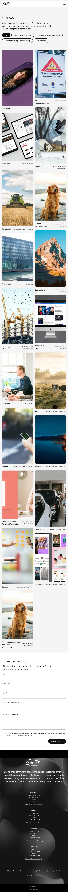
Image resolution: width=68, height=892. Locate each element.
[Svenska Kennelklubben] (50, 200)
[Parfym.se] (50, 559)
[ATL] (50, 382)
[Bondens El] (17, 200)
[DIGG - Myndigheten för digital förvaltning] (17, 498)
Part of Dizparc (34, 890)
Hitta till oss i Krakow (34, 823)
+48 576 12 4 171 (34, 819)
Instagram (30, 875)
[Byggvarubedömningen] (17, 319)
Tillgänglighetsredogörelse (15, 871)
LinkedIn (38, 875)
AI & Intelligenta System (22, 35)
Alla (6, 35)
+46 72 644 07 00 (34, 855)
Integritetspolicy (48, 871)
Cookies (58, 871)
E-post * (4, 693)
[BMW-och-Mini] (17, 140)
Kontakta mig (57, 741)
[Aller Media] (17, 259)
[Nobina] (17, 438)
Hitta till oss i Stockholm (34, 805)
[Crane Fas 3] (50, 138)
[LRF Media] (17, 379)
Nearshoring (41, 41)
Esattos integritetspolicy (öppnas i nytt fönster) (28, 733)
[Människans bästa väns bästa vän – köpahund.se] (17, 619)
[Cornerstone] (50, 261)
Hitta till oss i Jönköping (34, 859)
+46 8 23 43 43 (34, 801)
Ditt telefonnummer (10, 702)
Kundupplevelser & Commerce (49, 35)
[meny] (64, 4)
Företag (6, 683)
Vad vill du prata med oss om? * (11, 714)
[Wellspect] (17, 80)
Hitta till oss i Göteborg (34, 841)
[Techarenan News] (50, 322)
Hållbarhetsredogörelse (33, 871)
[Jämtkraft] (50, 441)
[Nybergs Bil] (50, 500)
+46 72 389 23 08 (34, 837)
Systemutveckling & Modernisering (17, 41)
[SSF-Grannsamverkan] (50, 77)
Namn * (4, 674)
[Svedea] (17, 558)
